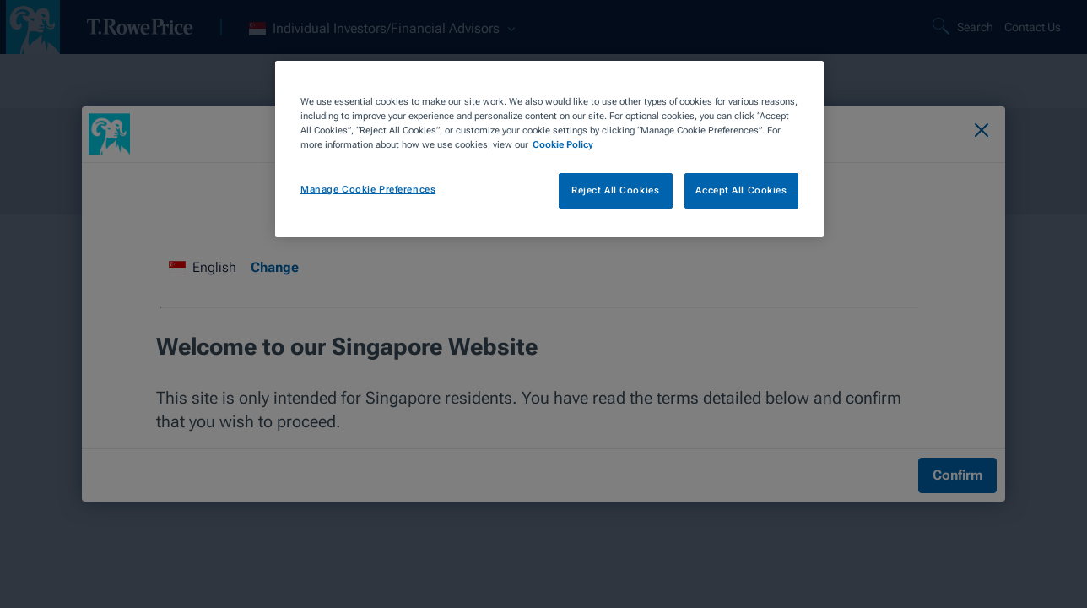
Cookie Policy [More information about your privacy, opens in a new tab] (563, 144)
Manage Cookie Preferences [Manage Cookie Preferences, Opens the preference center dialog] (367, 189)
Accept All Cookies (741, 190)
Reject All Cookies (615, 190)
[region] (549, 149)
